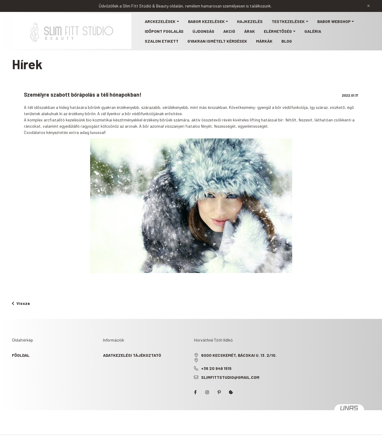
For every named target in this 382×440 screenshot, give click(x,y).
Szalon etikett (161, 41)
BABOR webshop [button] (334, 21)
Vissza (21, 303)
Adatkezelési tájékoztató (132, 355)
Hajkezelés (250, 21)
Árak (249, 31)
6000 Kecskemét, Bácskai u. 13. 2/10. (239, 355)
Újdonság (203, 31)
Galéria (312, 31)
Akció (229, 31)
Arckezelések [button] (160, 21)
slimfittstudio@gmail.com (230, 377)
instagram (207, 392)
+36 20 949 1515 (216, 368)
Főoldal (21, 355)
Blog (286, 41)
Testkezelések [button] (288, 21)
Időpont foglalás (164, 31)
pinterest (219, 392)
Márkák (264, 41)
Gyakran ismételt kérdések (217, 41)
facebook (195, 392)
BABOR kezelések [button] (206, 21)
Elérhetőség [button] (278, 31)
